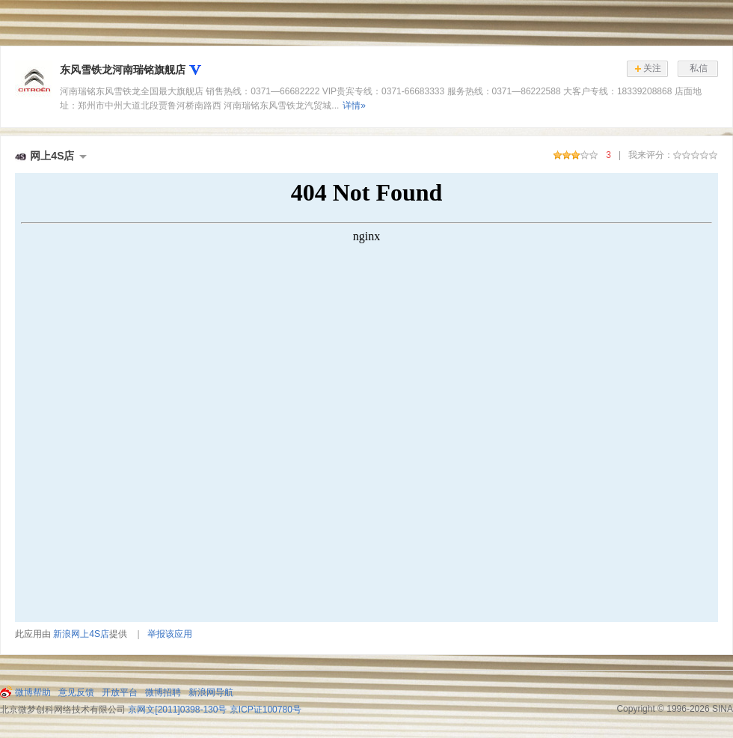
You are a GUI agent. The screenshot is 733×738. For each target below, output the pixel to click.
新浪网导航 (210, 692)
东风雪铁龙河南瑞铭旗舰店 (122, 70)
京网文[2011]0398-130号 (177, 709)
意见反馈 (76, 692)
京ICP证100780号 (265, 709)
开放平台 (120, 692)
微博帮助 (33, 692)
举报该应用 (169, 634)
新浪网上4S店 (81, 634)
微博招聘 (163, 692)
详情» (354, 105)
